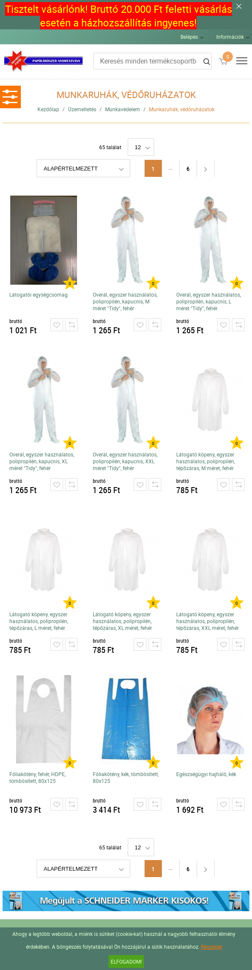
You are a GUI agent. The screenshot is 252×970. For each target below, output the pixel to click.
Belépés (189, 36)
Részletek (211, 946)
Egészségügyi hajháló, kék (206, 774)
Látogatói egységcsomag (38, 294)
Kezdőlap (48, 109)
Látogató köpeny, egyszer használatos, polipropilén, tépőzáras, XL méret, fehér (122, 621)
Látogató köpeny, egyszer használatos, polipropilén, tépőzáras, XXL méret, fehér (207, 621)
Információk (230, 36)
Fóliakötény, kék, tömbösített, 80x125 (126, 777)
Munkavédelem (122, 109)
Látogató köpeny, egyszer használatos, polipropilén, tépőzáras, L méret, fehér (38, 621)
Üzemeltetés (82, 109)
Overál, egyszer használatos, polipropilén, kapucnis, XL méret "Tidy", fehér (41, 461)
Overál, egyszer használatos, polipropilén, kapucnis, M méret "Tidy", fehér (125, 301)
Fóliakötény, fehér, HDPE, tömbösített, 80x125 (37, 777)
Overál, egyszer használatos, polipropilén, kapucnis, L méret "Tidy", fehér (208, 301)
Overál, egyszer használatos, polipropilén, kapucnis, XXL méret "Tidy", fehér (125, 461)
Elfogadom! (126, 961)
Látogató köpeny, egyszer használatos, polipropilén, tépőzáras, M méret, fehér (205, 461)
